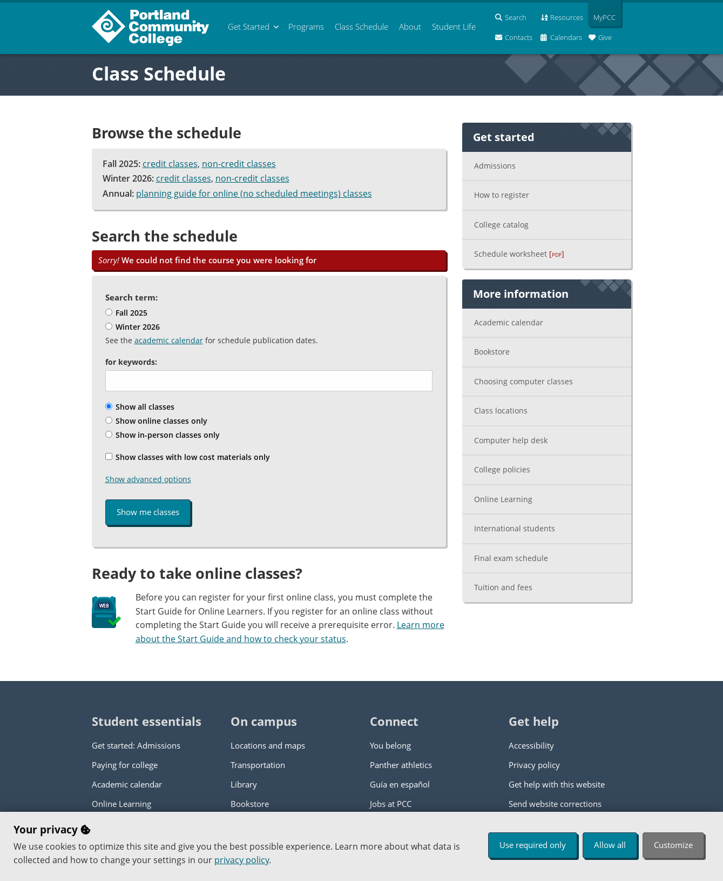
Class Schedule (159, 73)
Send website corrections (555, 803)
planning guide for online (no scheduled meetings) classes (254, 193)
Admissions (495, 166)
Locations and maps (268, 745)
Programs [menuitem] (306, 26)
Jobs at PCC (390, 803)
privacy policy (241, 860)
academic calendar (168, 340)
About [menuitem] (410, 26)
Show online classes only (156, 421)
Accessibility (531, 745)
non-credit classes (239, 164)
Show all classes (139, 407)
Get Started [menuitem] (248, 26)
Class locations (501, 410)
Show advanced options (148, 479)
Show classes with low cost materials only (187, 457)
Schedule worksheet (519, 254)
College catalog (501, 224)
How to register (501, 195)
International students (514, 528)
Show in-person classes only (162, 435)
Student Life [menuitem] (454, 26)
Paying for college (125, 764)
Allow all (610, 844)
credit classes (170, 164)
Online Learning (503, 499)
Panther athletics (401, 764)
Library (244, 784)
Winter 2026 (132, 327)
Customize (673, 844)
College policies (502, 469)
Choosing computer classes (523, 381)
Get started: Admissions (136, 745)
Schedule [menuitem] (361, 26)
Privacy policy (534, 764)
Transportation (258, 764)
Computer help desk (511, 440)
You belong (390, 745)
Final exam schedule (511, 558)
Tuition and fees (503, 587)
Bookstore (492, 351)
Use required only (532, 844)
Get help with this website (557, 784)
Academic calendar (508, 322)
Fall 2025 (126, 313)
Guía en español (400, 784)
